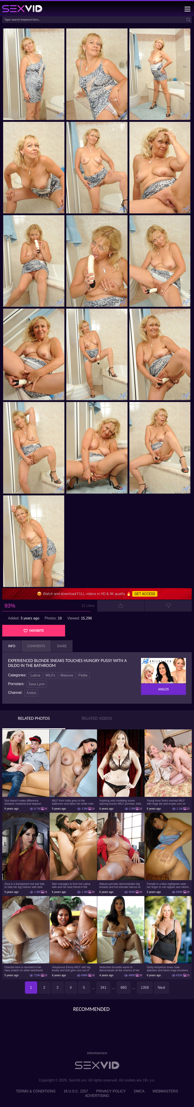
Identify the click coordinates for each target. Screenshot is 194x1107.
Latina (35, 675)
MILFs (50, 675)
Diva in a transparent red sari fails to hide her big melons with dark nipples (24, 885)
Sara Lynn (37, 684)
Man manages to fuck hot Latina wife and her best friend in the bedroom (71, 885)
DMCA (139, 1091)
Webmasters (165, 1091)
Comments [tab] (36, 646)
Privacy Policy (111, 1091)
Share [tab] (62, 646)
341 (103, 987)
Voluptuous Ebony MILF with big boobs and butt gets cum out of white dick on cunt (71, 969)
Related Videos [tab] (97, 718)
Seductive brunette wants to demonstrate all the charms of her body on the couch (119, 969)
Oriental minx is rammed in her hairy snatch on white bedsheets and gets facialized (23, 969)
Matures (66, 675)
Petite (83, 675)
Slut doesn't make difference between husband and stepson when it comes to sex (22, 802)
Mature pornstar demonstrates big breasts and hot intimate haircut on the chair (120, 885)
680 (124, 987)
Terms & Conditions (35, 1091)
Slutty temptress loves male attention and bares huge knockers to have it (167, 969)
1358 (145, 987)
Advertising (97, 1096)
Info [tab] (11, 646)
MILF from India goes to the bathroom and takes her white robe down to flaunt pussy (72, 802)
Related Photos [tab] (34, 718)
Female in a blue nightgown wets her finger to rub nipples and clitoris (168, 885)
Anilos (31, 693)
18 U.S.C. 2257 (76, 1091)
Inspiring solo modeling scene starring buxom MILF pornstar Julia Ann (120, 802)
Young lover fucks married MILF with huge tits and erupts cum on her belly (166, 802)
